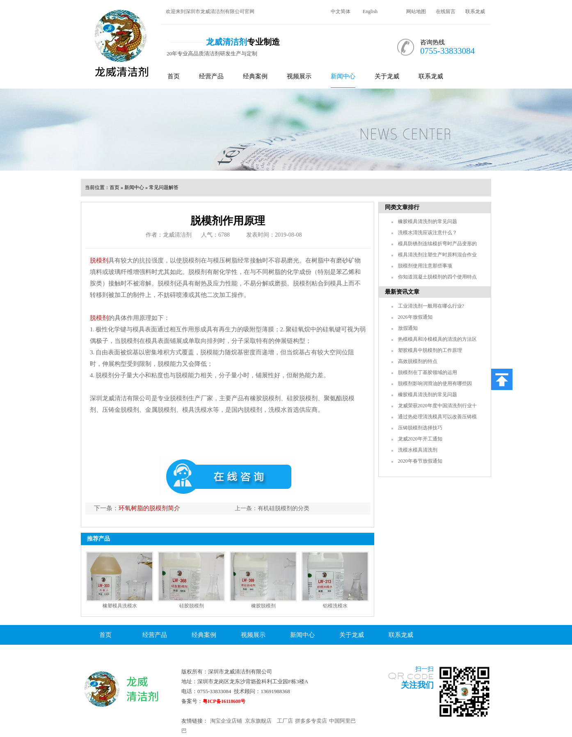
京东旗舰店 (258, 721)
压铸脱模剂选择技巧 (420, 428)
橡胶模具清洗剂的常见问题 (427, 221)
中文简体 (340, 11)
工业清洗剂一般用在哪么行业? (431, 306)
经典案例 (255, 76)
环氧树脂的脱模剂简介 (149, 508)
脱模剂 (99, 260)
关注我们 (417, 684)
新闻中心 (343, 76)
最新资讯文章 (402, 292)
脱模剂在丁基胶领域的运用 (427, 372)
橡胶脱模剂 (263, 606)
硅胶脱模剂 (191, 606)
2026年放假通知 (415, 317)
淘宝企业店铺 (226, 721)
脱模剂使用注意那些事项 (425, 266)
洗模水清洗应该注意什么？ (427, 232)
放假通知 (408, 328)
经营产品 (211, 76)
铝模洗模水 (335, 606)
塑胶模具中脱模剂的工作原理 (430, 350)
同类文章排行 (402, 207)
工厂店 (285, 721)
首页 (173, 76)
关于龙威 (387, 76)
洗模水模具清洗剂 (417, 450)
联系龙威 (475, 11)
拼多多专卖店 (311, 721)
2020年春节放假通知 (420, 461)
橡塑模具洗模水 (120, 606)
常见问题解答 (163, 187)
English (370, 11)
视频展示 (299, 76)
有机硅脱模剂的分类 (283, 508)
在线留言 (445, 11)
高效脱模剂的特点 (417, 361)
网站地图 (416, 11)
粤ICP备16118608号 (224, 701)
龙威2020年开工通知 (420, 439)
